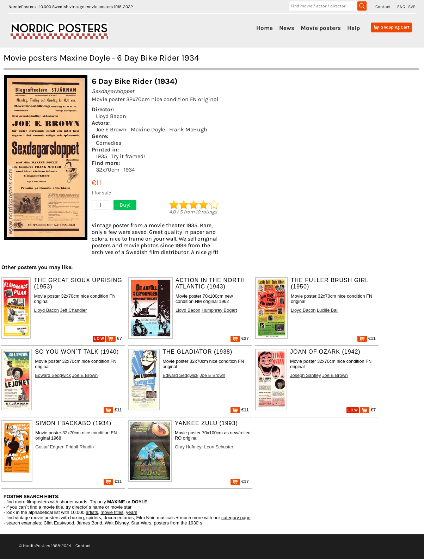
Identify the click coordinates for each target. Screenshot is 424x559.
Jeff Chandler (73, 310)
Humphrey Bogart (219, 310)
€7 (114, 338)
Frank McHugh (188, 129)
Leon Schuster (218, 446)
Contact (383, 6)
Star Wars (141, 523)
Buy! (124, 204)
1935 (101, 156)
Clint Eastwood (58, 523)
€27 (240, 338)
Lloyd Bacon (111, 116)
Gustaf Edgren (49, 446)
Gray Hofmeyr (189, 446)
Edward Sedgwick (53, 375)
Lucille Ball (327, 310)
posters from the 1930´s (178, 523)
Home (264, 27)
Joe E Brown (111, 129)
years (131, 512)
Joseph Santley (305, 375)
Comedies (108, 142)
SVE (412, 6)
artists (92, 512)
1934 (129, 169)
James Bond (89, 523)
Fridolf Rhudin (80, 446)
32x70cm (107, 169)
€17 (240, 481)
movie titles (111, 512)
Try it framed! (128, 156)
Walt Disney (117, 523)
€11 (366, 338)
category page (235, 517)
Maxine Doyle (148, 129)
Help (353, 27)
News (286, 27)
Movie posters (321, 27)
